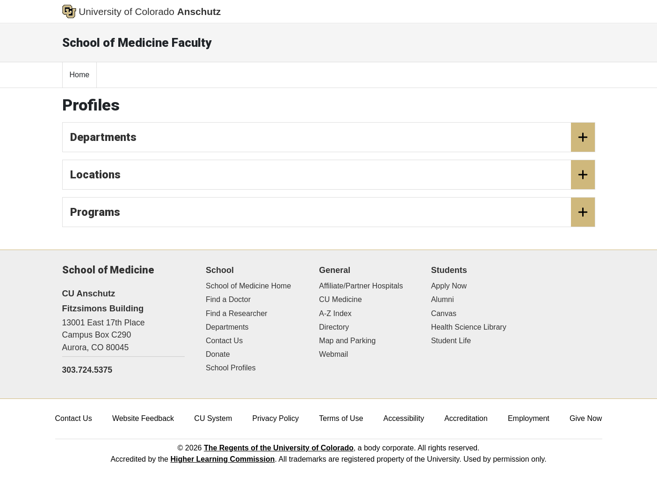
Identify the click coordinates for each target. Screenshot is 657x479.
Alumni (442, 299)
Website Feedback (143, 418)
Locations (332, 174)
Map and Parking (347, 341)
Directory (334, 327)
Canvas (443, 313)
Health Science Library (468, 327)
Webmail (333, 354)
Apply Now (449, 286)
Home (80, 75)
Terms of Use (341, 418)
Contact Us (224, 341)
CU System (213, 418)
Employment (528, 418)
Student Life (451, 341)
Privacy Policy (275, 418)
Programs (332, 212)
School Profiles (231, 368)
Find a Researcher (236, 313)
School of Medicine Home (248, 286)
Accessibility (403, 418)
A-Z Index (335, 313)
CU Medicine (340, 299)
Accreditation (466, 418)
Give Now (586, 418)
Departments (332, 137)
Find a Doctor (228, 299)
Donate (218, 354)
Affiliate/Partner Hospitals (361, 286)
